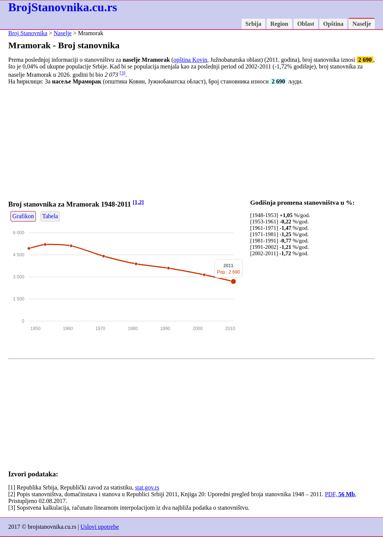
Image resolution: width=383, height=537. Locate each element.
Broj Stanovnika (27, 33)
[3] (123, 73)
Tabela (50, 216)
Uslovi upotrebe (99, 527)
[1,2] (138, 202)
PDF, (340, 494)
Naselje (361, 24)
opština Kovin (190, 60)
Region (279, 24)
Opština (333, 24)
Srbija (253, 24)
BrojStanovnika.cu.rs (62, 7)
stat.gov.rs (147, 487)
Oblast (305, 24)
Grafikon (23, 216)
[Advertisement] (191, 143)
